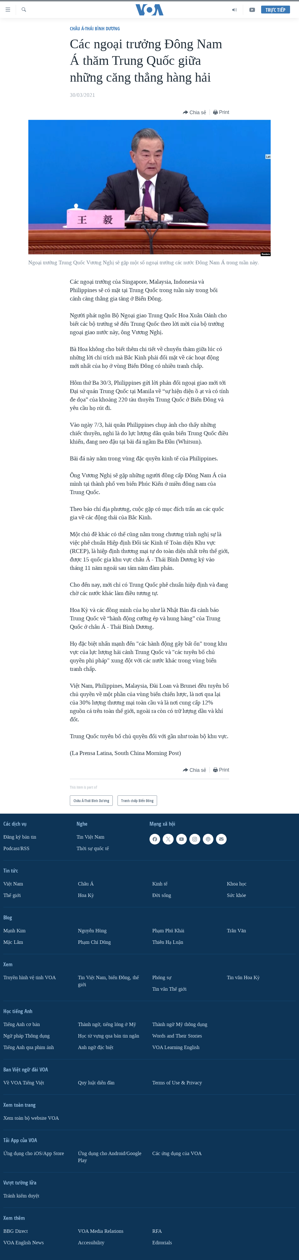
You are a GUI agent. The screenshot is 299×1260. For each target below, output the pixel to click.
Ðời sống (161, 895)
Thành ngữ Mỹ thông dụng (179, 1024)
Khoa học (237, 884)
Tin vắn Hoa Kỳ (243, 977)
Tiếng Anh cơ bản (21, 1024)
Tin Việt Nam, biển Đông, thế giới (108, 981)
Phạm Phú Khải (168, 931)
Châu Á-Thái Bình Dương (95, 28)
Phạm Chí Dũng (94, 942)
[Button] (194, 113)
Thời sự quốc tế (93, 848)
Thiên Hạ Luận (167, 942)
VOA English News (23, 1243)
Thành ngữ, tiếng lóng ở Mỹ (107, 1024)
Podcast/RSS (16, 848)
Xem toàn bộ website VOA (31, 1118)
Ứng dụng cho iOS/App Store (33, 1153)
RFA (157, 1231)
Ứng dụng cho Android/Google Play (109, 1157)
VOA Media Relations (100, 1231)
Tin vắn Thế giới (169, 989)
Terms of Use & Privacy (177, 1083)
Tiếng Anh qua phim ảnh (28, 1047)
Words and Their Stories (177, 1036)
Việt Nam (13, 884)
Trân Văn (236, 931)
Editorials (162, 1243)
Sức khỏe (236, 895)
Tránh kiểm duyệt (21, 1196)
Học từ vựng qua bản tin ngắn (108, 1036)
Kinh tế (159, 884)
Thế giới (12, 895)
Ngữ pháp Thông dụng (26, 1036)
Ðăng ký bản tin (19, 837)
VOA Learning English (175, 1047)
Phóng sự (161, 977)
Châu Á (86, 884)
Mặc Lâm (13, 942)
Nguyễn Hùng (92, 931)
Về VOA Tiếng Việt (23, 1083)
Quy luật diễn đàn (96, 1083)
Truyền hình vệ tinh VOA (29, 977)
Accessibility (91, 1243)
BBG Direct (15, 1231)
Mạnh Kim (14, 931)
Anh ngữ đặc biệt (95, 1047)
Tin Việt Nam (90, 837)
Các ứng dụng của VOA (177, 1153)
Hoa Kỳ (86, 895)
